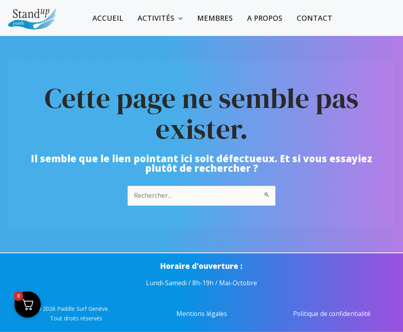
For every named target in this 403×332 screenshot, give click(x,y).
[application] (178, 18)
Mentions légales (201, 314)
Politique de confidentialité (331, 314)
